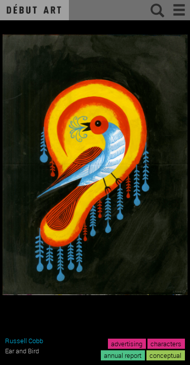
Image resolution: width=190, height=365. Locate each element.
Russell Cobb (24, 340)
